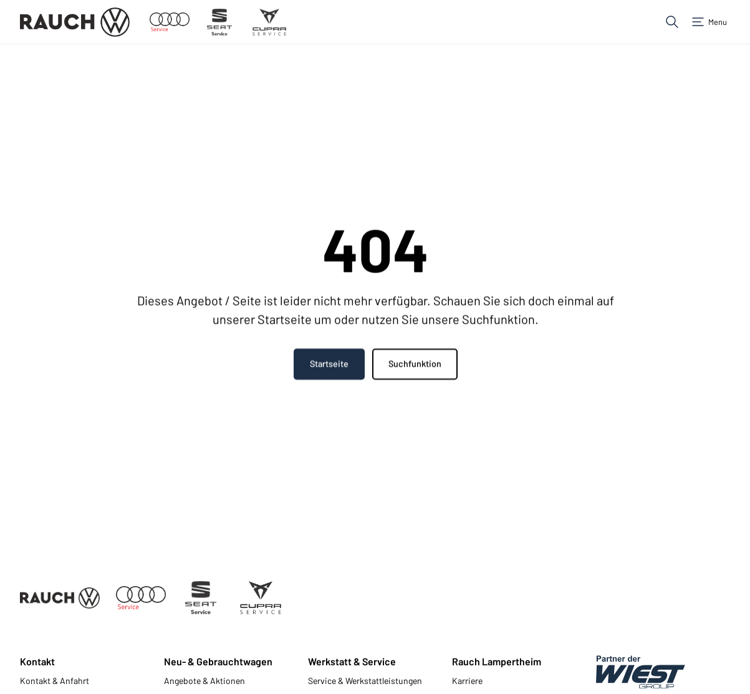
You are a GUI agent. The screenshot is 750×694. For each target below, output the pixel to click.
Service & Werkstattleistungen (365, 680)
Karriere (467, 680)
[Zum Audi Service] (170, 22)
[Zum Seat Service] (219, 22)
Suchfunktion (414, 364)
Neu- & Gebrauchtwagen (218, 661)
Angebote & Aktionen (204, 680)
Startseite (328, 364)
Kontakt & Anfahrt (54, 680)
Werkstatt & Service (352, 661)
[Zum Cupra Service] (269, 22)
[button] (672, 22)
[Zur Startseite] (75, 22)
